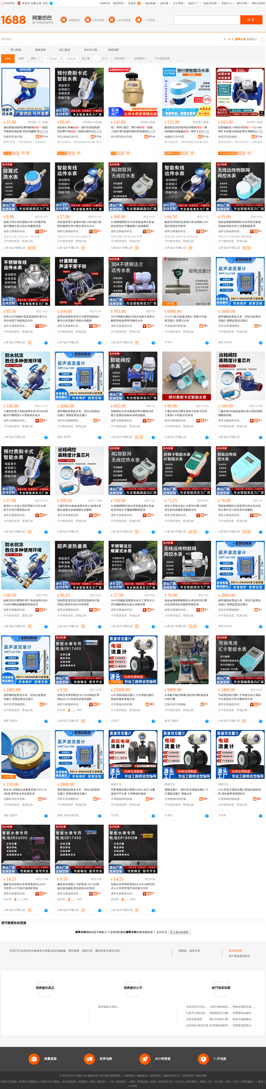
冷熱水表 (23, 236)
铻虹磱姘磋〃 (27, 142)
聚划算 (101, 1081)
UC (210, 1081)
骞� (44, 136)
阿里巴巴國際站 (28, 1081)
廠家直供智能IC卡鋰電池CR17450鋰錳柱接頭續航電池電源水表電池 (78, 886)
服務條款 (142, 1075)
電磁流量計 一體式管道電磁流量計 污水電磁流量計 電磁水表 (186, 791)
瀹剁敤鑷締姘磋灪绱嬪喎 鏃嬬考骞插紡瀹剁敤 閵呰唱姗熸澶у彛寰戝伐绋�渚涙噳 (26, 129)
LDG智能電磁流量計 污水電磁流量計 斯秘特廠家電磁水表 (132, 697)
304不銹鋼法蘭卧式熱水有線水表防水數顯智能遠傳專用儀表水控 (133, 318)
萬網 (202, 1081)
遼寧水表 (194, 950)
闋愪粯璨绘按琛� (84, 142)
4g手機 (126, 236)
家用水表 (192, 236)
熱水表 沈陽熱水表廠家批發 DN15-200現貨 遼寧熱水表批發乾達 (25, 791)
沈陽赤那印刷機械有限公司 (176, 704)
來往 (228, 1081)
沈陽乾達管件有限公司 (16, 799)
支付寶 (219, 1081)
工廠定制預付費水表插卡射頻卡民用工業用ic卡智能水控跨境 (185, 413)
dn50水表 (74, 236)
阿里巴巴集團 (9, 1081)
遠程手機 (136, 236)
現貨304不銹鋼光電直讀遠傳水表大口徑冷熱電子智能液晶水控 (25, 318)
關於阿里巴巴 (172, 1075)
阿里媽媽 (142, 1081)
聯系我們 (188, 1075)
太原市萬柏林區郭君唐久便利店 (227, 1006)
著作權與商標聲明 (110, 1075)
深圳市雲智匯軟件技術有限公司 (69, 799)
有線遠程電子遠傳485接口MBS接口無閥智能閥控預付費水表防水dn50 (79, 224)
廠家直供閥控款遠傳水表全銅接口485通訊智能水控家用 (186, 224)
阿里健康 (247, 1081)
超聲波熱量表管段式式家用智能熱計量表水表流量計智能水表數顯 (78, 318)
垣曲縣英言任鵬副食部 (222, 1013)
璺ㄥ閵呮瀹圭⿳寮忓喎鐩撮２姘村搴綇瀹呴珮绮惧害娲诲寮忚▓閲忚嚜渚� (132, 129)
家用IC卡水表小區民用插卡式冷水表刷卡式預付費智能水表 (25, 507)
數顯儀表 (246, 236)
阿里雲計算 (165, 1081)
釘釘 (236, 1081)
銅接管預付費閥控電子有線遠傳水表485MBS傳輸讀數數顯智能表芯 (25, 602)
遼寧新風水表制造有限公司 (114, 1006)
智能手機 (116, 236)
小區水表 (34, 236)
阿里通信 (191, 1081)
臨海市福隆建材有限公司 (247, 1019)
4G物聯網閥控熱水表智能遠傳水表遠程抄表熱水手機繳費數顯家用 (132, 507)
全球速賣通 (69, 1081)
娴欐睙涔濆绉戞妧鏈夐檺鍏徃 (176, 136)
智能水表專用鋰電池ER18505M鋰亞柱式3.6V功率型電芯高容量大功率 (133, 886)
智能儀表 (234, 236)
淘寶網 (82, 1081)
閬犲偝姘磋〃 (243, 142)
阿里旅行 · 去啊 (125, 1081)
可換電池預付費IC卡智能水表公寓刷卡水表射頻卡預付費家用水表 (239, 697)
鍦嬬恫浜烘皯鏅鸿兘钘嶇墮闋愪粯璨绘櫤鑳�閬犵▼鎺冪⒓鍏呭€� (185, 129)
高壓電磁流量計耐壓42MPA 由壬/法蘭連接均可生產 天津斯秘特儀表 (133, 791)
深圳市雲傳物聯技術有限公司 (230, 325)
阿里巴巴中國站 (50, 1081)
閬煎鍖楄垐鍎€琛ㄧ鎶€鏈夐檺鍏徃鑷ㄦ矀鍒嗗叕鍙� (69, 136)
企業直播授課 (194, 1019)
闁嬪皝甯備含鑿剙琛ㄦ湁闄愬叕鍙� (16, 136)
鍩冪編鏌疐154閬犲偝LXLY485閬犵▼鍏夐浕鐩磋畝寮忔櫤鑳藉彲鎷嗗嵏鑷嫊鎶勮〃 (240, 129)
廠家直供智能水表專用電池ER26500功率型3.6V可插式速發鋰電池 (24, 886)
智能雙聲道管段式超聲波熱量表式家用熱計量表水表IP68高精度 (78, 602)
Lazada (132, 1085)
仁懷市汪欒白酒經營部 (199, 1013)
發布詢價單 (235, 950)
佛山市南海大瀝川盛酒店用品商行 (229, 1019)
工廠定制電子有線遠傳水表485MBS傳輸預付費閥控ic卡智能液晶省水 (26, 413)
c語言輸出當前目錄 (197, 1025)
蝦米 (153, 1081)
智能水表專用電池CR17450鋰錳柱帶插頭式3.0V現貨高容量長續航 (78, 697)
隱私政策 (155, 1075)
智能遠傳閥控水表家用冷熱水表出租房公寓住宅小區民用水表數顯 (239, 507)
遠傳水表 (85, 236)
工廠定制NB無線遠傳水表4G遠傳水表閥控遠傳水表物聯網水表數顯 (79, 507)
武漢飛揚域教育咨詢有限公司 (226, 1025)
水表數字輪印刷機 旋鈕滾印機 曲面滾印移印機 (186, 697)
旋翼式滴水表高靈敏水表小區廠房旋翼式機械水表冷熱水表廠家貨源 (25, 224)
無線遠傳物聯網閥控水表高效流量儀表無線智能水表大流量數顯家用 (239, 224)
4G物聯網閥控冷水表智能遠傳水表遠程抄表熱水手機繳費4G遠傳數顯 (132, 224)
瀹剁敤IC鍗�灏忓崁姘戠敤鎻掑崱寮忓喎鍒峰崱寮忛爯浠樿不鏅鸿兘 (78, 129)
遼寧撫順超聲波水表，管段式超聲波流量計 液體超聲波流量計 (239, 318)
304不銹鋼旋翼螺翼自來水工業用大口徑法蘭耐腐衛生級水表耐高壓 (133, 602)
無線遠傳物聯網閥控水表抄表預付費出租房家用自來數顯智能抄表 (185, 602)
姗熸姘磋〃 (11, 142)
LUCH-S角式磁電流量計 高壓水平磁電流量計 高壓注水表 (185, 318)
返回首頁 (161, 932)
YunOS (179, 1081)
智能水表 (62, 236)
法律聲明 (128, 1075)
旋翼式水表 (10, 236)
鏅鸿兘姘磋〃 (65, 142)
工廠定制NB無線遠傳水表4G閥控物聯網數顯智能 (240, 413)
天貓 (92, 1081)
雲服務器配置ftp (242, 1025)
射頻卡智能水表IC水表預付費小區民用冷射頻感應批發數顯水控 (185, 507)
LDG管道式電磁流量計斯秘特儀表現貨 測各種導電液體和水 (239, 791)
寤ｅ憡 (44, 131)
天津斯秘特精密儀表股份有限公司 (176, 325)
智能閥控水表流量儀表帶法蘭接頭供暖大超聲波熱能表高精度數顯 (132, 413)
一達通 (259, 1081)
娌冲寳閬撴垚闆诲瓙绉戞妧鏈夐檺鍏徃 (123, 136)
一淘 (110, 1081)
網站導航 (201, 1075)
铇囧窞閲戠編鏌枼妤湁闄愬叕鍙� (230, 136)
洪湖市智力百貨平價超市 (200, 1006)
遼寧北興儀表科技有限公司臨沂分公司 (16, 231)
